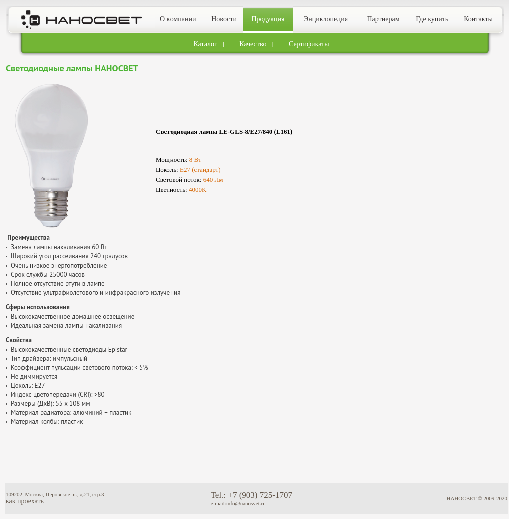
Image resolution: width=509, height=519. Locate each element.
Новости (224, 19)
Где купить (432, 19)
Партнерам (383, 19)
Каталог (205, 44)
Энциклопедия (326, 19)
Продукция (267, 19)
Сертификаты (309, 44)
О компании (178, 19)
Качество (252, 44)
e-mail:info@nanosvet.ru (238, 503)
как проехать (25, 501)
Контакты (478, 19)
